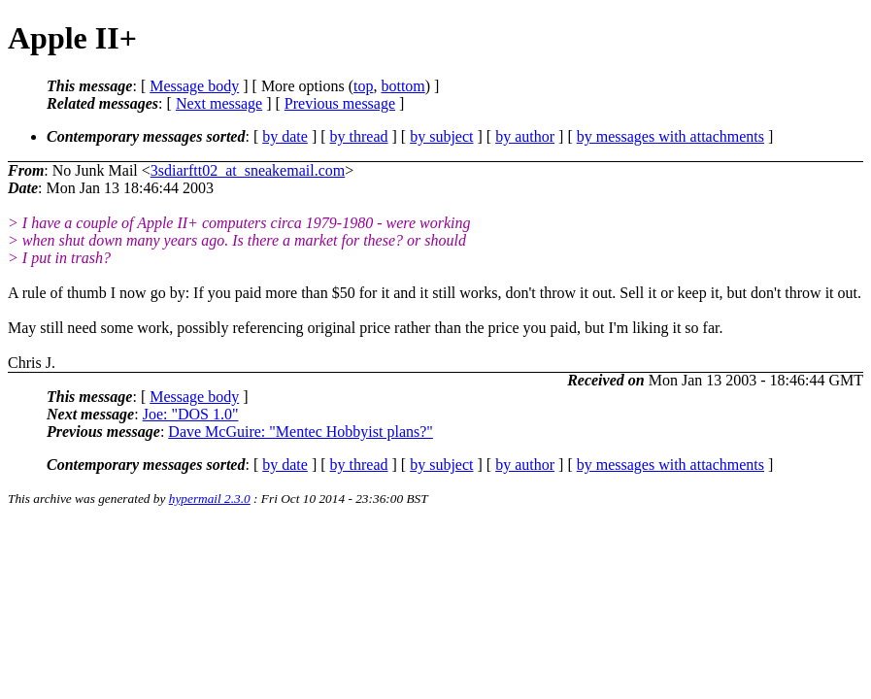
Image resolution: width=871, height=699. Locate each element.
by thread (359, 136)
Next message (219, 103)
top (363, 86)
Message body (194, 86)
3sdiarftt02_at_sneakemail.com (248, 170)
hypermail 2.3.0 (210, 498)
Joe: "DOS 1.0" (191, 414)
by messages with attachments (670, 136)
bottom (402, 86)
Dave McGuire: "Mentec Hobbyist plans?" (300, 431)
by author (524, 136)
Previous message (340, 103)
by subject (441, 136)
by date (285, 136)
